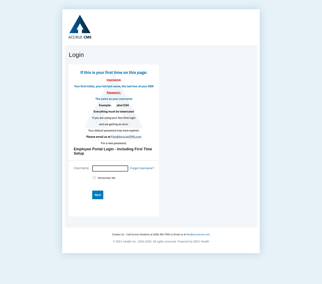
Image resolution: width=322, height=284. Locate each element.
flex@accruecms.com (198, 234)
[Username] (110, 168)
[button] (97, 195)
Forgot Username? (142, 168)
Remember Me (105, 177)
